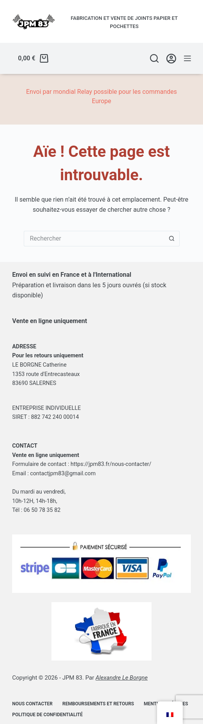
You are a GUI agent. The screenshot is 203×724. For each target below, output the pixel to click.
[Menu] (187, 58)
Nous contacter (32, 703)
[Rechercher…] (94, 238)
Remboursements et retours (98, 703)
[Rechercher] (154, 58)
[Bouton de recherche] (172, 238)
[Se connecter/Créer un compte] (171, 58)
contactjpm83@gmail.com (62, 473)
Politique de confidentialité (47, 714)
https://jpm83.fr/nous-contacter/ (111, 464)
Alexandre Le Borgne (121, 677)
